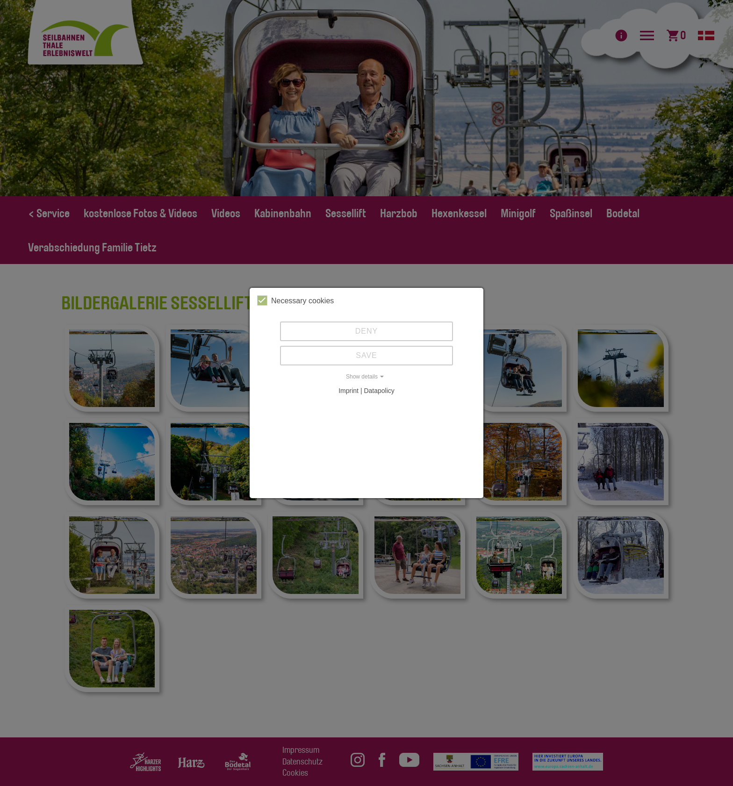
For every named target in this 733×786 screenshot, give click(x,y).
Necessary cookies (295, 300)
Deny (366, 331)
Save (366, 355)
